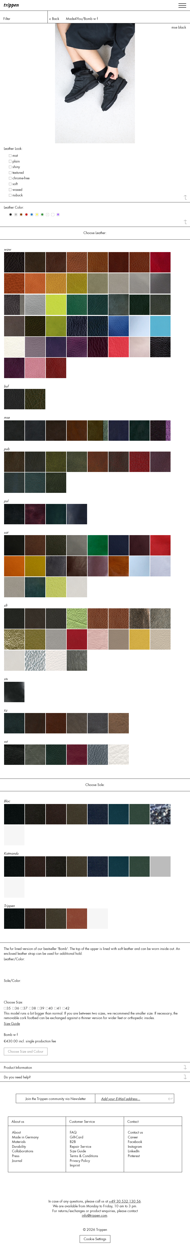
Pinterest (134, 1156)
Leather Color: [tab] (14, 207)
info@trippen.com (94, 1215)
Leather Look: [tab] (13, 148)
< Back (54, 19)
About (16, 1132)
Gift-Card (76, 1137)
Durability (19, 1146)
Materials (19, 1142)
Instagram (135, 1146)
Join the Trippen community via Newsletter (55, 1099)
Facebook (135, 1142)
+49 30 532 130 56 (125, 1201)
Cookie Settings (95, 1239)
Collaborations (22, 1151)
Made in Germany (25, 1137)
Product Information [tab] (18, 1067)
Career (133, 1137)
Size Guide (12, 1023)
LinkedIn (133, 1151)
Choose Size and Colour (25, 1051)
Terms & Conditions (84, 1156)
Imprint (75, 1165)
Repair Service (80, 1146)
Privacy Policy (80, 1161)
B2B (73, 1142)
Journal (17, 1161)
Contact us (135, 1132)
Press (15, 1156)
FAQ (73, 1132)
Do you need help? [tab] (17, 1077)
